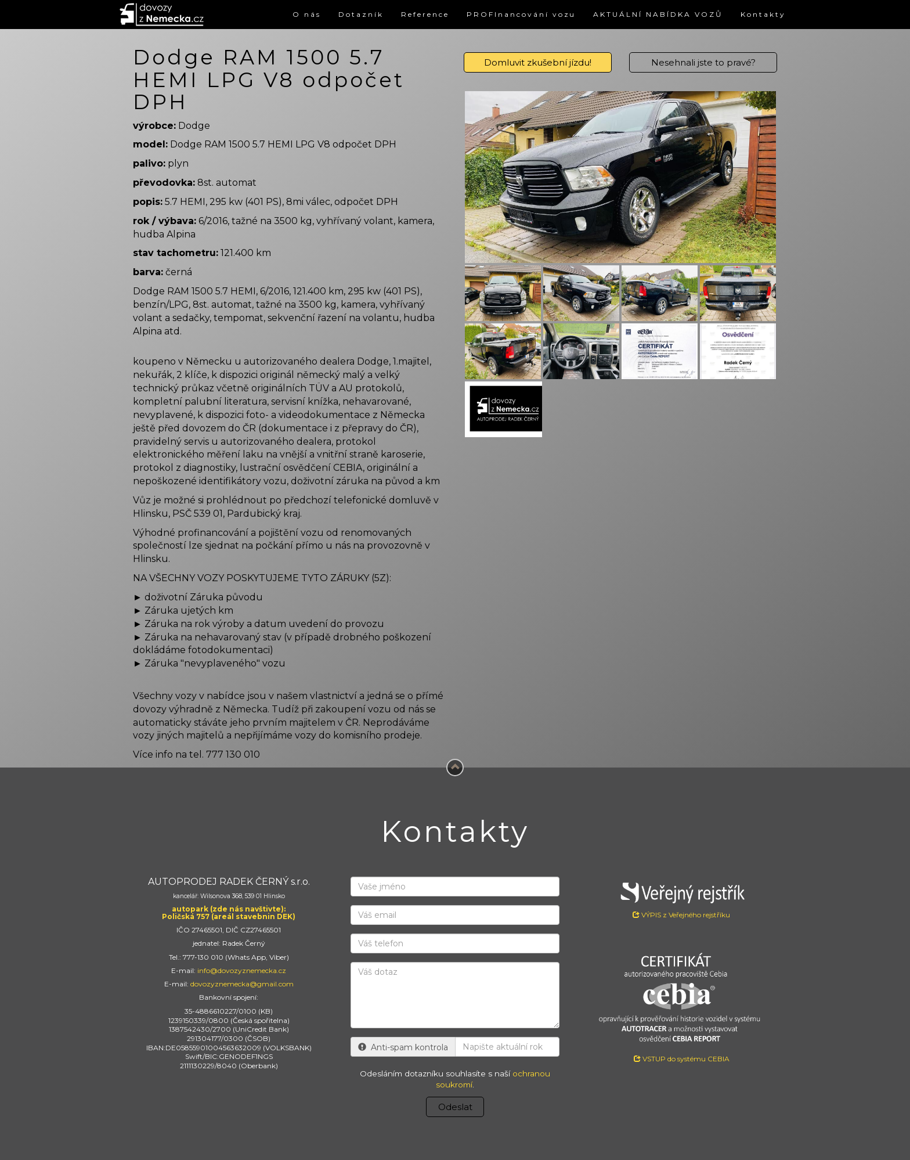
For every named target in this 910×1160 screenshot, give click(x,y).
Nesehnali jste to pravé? (703, 62)
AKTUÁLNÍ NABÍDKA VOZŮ (658, 14)
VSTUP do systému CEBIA (682, 1058)
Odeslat (455, 1106)
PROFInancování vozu (521, 14)
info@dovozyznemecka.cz (241, 970)
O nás (306, 14)
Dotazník (360, 14)
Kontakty (763, 14)
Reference (424, 14)
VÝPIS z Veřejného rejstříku (681, 898)
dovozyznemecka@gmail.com (242, 983)
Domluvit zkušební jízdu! (537, 62)
